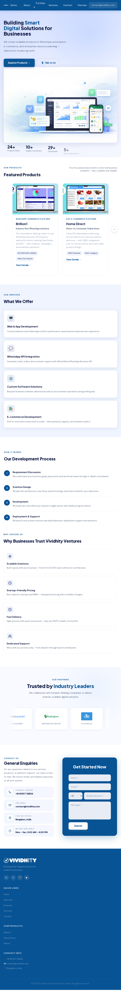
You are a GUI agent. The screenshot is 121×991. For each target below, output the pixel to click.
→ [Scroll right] (114, 229)
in (6, 877)
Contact (67, 5)
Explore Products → (19, 63)
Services (53, 5)
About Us (8, 900)
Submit (79, 826)
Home (13, 5)
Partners (82, 5)
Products (8, 905)
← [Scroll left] (6, 229)
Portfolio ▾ (39, 5)
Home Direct (10, 938)
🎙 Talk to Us (48, 63)
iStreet (7, 943)
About (27, 5)
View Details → (23, 265)
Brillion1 (7, 932)
